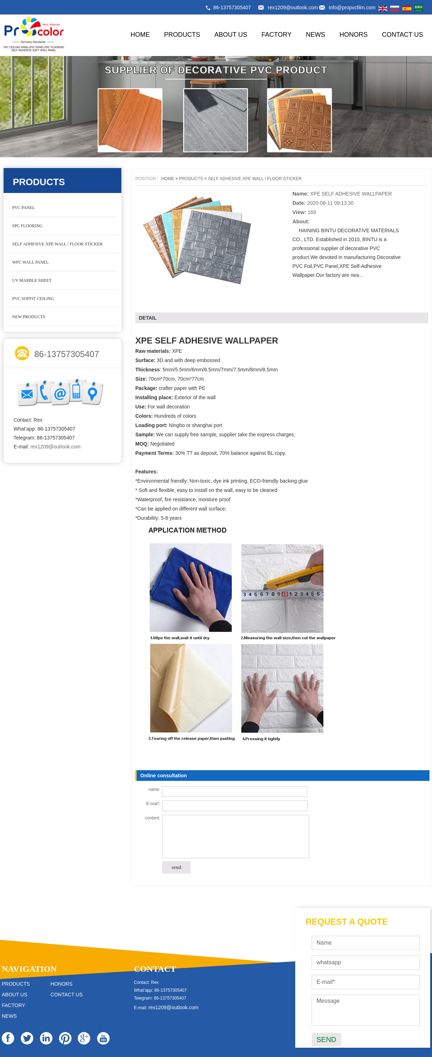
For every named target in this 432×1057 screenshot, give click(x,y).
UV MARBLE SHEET (31, 280)
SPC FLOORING (27, 225)
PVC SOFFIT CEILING (33, 298)
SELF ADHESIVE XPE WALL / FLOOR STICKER (57, 244)
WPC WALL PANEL (30, 262)
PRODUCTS (182, 34)
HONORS (354, 34)
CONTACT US (402, 34)
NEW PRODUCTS (28, 316)
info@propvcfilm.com (352, 7)
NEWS (315, 34)
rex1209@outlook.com (293, 7)
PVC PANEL (23, 207)
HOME (140, 34)
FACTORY (276, 34)
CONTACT (155, 969)
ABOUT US (231, 34)
